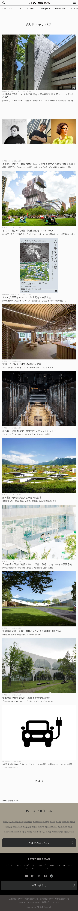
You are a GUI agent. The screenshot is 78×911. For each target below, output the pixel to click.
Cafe (72, 832)
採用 (70, 827)
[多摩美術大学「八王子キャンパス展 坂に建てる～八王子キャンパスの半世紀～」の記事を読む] (39, 265)
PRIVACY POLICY (34, 902)
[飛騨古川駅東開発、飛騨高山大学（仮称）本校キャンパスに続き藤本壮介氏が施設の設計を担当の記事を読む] (39, 465)
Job (65, 827)
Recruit (7, 832)
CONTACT (55, 902)
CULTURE (31, 8)
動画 (73, 822)
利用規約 (45, 902)
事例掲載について (31, 899)
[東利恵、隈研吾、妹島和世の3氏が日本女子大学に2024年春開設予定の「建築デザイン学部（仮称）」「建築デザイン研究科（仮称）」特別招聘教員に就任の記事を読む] (39, 131)
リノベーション (16, 822)
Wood (53, 822)
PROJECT (45, 8)
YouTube (66, 822)
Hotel (36, 832)
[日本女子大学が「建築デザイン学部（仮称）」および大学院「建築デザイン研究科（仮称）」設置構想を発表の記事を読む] (39, 532)
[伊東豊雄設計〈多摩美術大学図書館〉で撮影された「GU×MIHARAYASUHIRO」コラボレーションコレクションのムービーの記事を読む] (39, 665)
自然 (61, 827)
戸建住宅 (27, 827)
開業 (30, 832)
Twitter (39, 876)
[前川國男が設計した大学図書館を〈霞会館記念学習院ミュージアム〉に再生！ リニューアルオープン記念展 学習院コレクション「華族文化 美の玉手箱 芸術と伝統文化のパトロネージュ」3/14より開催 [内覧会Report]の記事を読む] (39, 62)
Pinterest (51, 876)
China (55, 832)
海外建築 (28, 822)
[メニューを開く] (74, 2)
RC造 (49, 832)
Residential (16, 832)
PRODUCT (68, 865)
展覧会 (9, 827)
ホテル (42, 832)
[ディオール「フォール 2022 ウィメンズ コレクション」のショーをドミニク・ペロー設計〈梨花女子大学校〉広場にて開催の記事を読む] (39, 398)
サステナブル (51, 827)
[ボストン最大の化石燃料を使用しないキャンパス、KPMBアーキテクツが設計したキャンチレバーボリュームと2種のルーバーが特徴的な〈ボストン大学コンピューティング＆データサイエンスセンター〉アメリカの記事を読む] (39, 198)
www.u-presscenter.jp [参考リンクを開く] (10, 767)
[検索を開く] (3, 2)
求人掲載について (47, 899)
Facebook (45, 876)
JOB (19, 8)
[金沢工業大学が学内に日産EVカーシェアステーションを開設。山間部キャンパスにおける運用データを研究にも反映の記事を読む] (39, 732)
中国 (24, 832)
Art (20, 827)
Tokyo (46, 822)
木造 (59, 822)
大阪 (61, 832)
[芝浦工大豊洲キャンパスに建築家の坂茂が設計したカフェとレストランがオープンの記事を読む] (39, 331)
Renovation (38, 822)
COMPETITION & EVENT (11, 91)
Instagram (32, 876)
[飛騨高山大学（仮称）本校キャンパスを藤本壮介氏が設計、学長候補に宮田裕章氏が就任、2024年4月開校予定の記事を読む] (39, 598)
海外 (16, 827)
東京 (6, 822)
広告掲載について (16, 899)
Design (41, 827)
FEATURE (7, 8)
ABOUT (22, 902)
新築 (67, 832)
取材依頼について (62, 899)
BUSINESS (60, 8)
